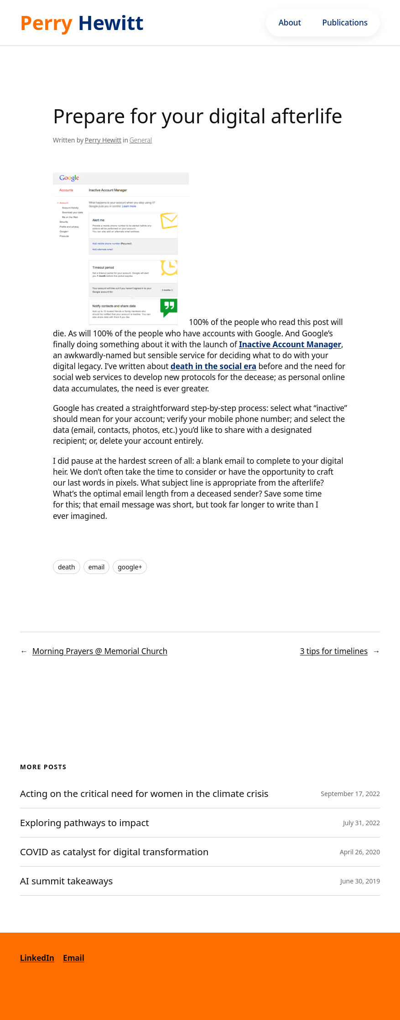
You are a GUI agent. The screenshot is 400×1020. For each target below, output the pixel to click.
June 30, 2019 (360, 881)
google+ (130, 567)
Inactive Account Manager (290, 344)
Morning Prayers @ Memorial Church (99, 651)
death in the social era (213, 366)
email (96, 567)
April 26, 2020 (360, 851)
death (66, 567)
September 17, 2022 (350, 793)
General (141, 140)
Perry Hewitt (103, 140)
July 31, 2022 (361, 822)
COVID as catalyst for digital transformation (115, 852)
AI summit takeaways (66, 881)
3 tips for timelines (334, 651)
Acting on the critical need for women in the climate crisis (144, 793)
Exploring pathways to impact (84, 822)
